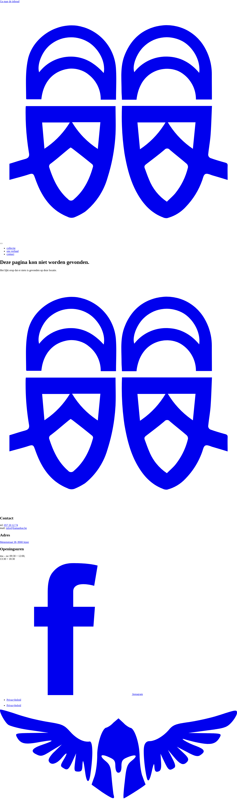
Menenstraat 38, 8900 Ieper (14, 542)
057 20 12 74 (11, 525)
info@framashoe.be (16, 528)
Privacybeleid (14, 699)
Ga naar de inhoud (9, 1)
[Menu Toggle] (1, 243)
